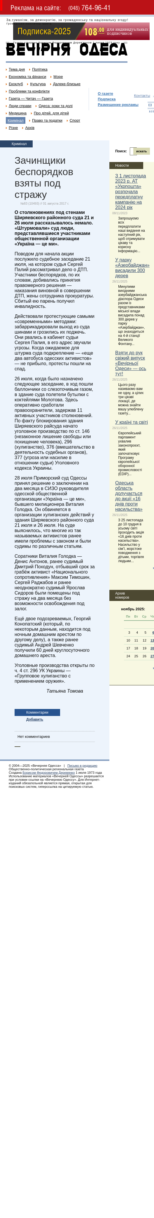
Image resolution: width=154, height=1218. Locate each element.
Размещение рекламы (118, 104)
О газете (105, 93)
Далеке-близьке (66, 84)
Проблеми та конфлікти (29, 91)
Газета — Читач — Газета (31, 98)
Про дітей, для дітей (51, 113)
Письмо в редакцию (82, 765)
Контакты (142, 95)
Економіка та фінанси (27, 76)
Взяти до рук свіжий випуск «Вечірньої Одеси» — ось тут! (130, 363)
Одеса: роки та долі (55, 106)
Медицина (18, 113)
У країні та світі (131, 422)
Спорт (75, 120)
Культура (38, 84)
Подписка (107, 99)
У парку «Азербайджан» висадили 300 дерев (132, 267)
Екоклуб (16, 84)
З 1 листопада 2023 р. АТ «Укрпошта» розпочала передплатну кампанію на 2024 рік (130, 191)
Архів (29, 128)
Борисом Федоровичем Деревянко (48, 772)
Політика (39, 69)
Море (58, 76)
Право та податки (47, 120)
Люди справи (20, 106)
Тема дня (17, 69)
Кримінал (16, 120)
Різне (13, 128)
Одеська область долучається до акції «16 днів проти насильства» (129, 496)
